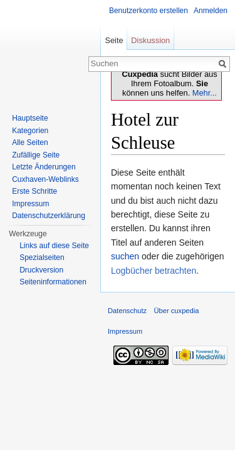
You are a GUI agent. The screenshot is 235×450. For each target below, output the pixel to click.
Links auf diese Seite (54, 245)
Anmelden (210, 10)
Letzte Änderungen (43, 166)
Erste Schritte (34, 191)
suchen (125, 256)
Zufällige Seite (36, 155)
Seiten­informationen (52, 282)
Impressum (30, 203)
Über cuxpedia (176, 310)
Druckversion (41, 270)
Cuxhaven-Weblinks (45, 179)
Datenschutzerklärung (48, 215)
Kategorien (30, 130)
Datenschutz (127, 310)
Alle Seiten (30, 142)
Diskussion (150, 40)
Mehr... (204, 93)
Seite (114, 40)
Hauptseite (30, 118)
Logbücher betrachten (153, 271)
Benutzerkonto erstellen (148, 10)
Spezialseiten (41, 257)
